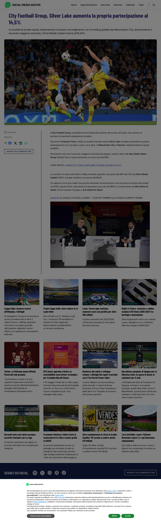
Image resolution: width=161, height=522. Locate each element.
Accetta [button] (128, 516)
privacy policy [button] (111, 491)
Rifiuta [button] (114, 516)
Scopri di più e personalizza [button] (40, 516)
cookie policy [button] (59, 495)
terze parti (61, 497)
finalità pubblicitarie (40, 502)
